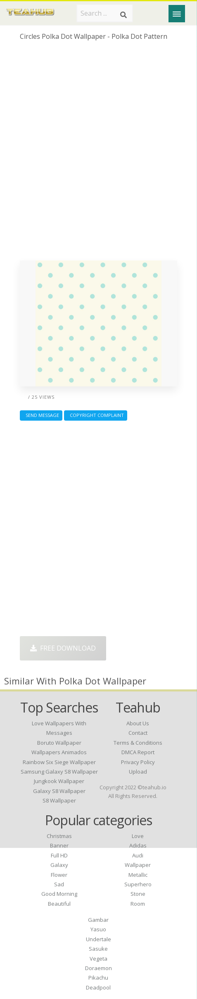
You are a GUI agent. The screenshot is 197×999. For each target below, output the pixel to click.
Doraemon (98, 968)
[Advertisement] (98, 153)
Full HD (59, 855)
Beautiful (59, 903)
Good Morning (59, 893)
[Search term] (104, 13)
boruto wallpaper (59, 742)
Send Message (41, 415)
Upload (138, 771)
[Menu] (177, 13)
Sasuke (98, 948)
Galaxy (59, 865)
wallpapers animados (59, 752)
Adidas (138, 845)
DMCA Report (137, 752)
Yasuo (98, 929)
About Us (137, 723)
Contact (137, 732)
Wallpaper (138, 865)
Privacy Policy (138, 762)
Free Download (63, 648)
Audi (137, 855)
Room (138, 903)
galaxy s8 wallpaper (59, 791)
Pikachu (98, 977)
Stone (138, 893)
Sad (59, 884)
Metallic (137, 874)
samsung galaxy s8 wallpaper (59, 771)
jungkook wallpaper (59, 781)
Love (138, 836)
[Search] (123, 14)
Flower (59, 874)
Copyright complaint (95, 415)
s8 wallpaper (59, 800)
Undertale (98, 939)
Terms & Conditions (138, 742)
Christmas (59, 836)
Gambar (98, 919)
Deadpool (98, 987)
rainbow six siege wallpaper (59, 762)
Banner (59, 845)
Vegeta (98, 958)
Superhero (138, 884)
